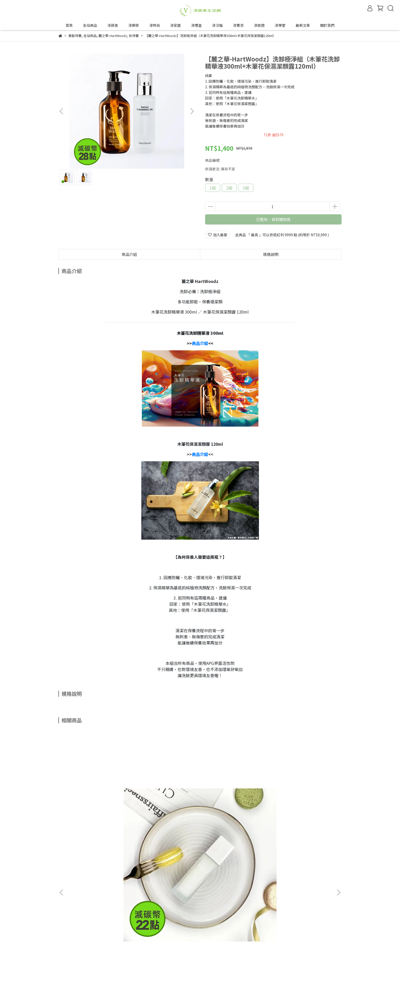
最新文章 (303, 25)
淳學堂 (280, 25)
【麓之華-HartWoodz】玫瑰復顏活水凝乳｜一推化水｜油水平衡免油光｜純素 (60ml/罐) (96, 810)
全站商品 (90, 25)
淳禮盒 (196, 25)
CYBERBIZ (178, 980)
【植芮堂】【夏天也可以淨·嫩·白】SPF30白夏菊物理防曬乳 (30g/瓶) (165, 810)
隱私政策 (89, 941)
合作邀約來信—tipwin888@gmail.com (118, 960)
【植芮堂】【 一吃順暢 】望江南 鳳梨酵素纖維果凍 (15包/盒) (234, 810)
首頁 (69, 25)
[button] (192, 111)
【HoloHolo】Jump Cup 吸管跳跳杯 (303, 810)
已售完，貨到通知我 (273, 219)
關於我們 (327, 25)
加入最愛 (217, 234)
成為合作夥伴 (69, 960)
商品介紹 (129, 254)
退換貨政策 (67, 941)
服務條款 (110, 941)
